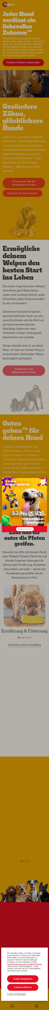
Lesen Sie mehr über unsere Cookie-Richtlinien (24, 964)
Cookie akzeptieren (23, 978)
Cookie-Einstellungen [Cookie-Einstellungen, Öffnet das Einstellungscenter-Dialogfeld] (16, 994)
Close (43, 482)
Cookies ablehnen (23, 987)
